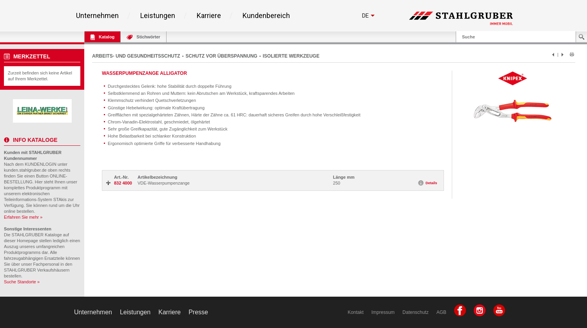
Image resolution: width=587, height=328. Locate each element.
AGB (441, 312)
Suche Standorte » (22, 281)
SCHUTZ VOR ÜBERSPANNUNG (221, 56)
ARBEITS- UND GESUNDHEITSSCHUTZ (136, 56)
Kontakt (356, 312)
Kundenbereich (266, 16)
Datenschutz (415, 312)
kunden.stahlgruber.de (25, 170)
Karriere (209, 16)
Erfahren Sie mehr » (23, 217)
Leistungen (157, 16)
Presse (198, 312)
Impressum (383, 312)
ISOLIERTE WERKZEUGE (291, 56)
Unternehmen (97, 16)
